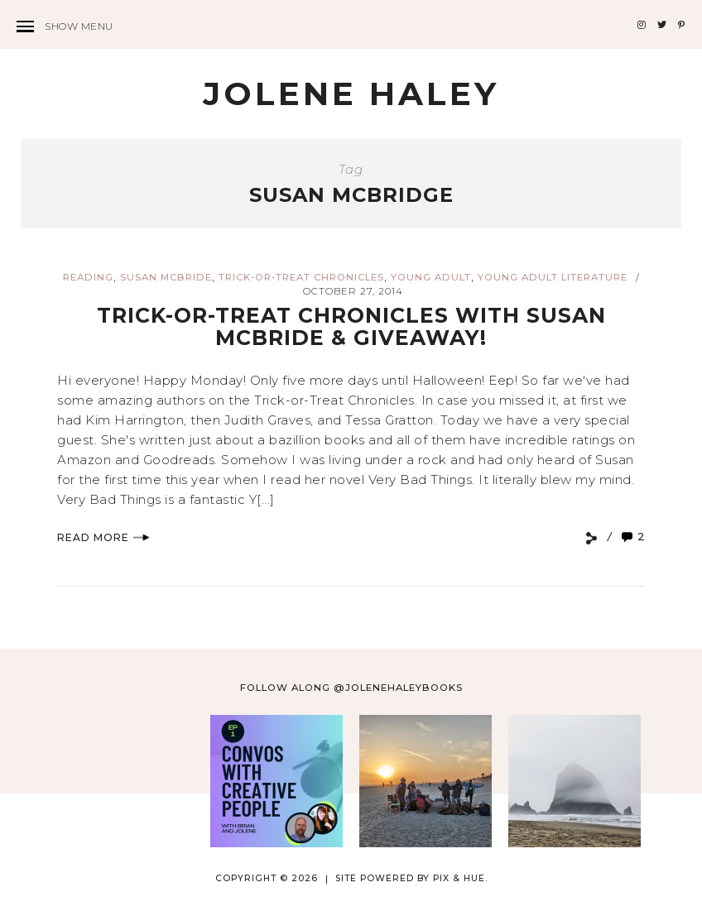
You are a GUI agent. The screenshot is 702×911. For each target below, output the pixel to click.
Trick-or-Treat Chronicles (301, 277)
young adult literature (552, 277)
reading (88, 277)
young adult (431, 277)
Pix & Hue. (460, 878)
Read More (103, 537)
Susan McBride (166, 277)
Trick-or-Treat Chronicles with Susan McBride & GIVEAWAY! (351, 327)
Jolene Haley (351, 93)
